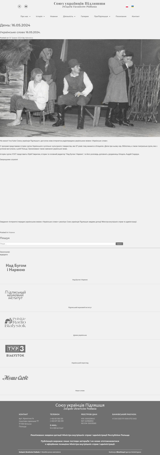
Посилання (121, 16)
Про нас (25, 16)
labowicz (29, 38)
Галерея (85, 16)
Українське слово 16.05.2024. (20, 32)
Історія (40, 16)
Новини (54, 16)
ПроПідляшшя (102, 16)
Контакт (135, 16)
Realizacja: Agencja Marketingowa (125, 452)
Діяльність (69, 16)
